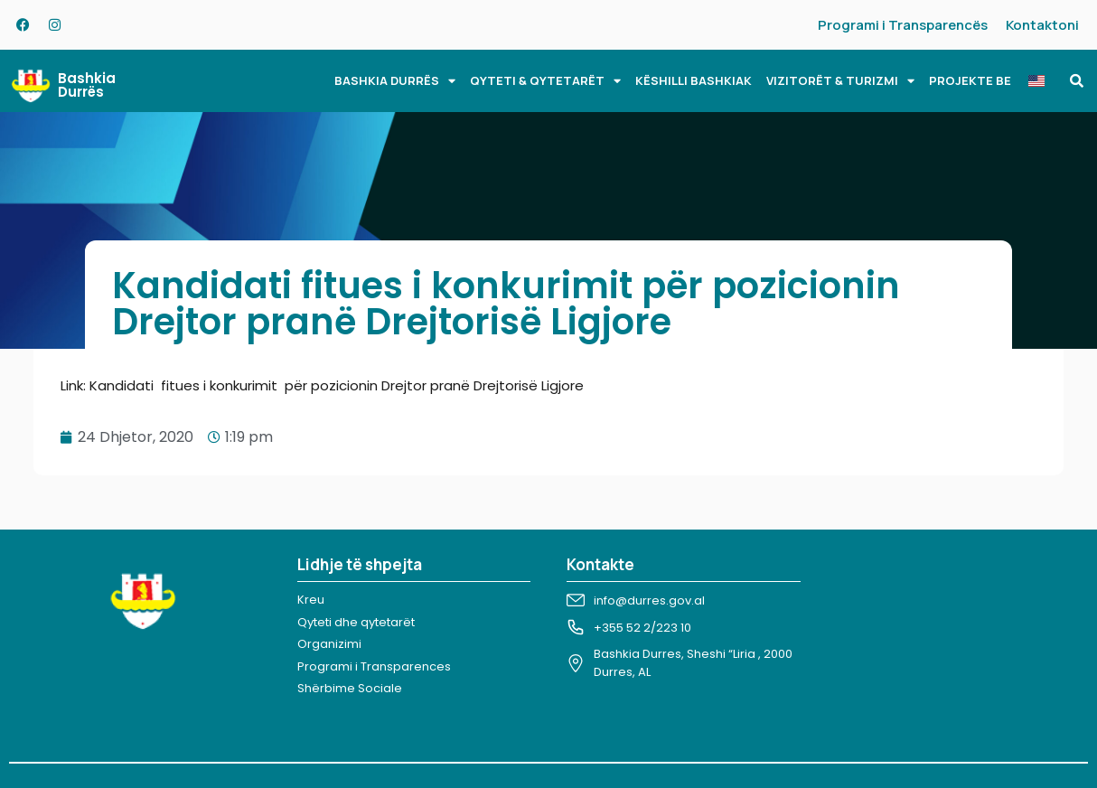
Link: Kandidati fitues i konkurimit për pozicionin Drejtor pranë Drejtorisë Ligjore (322, 385)
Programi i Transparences (374, 666)
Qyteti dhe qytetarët (356, 622)
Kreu (310, 599)
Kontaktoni (1042, 24)
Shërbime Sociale (349, 688)
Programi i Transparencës (903, 24)
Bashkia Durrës (87, 85)
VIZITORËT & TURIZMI (840, 81)
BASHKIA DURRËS (394, 81)
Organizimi (329, 643)
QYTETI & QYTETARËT (545, 81)
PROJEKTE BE (970, 80)
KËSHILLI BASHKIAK (693, 80)
